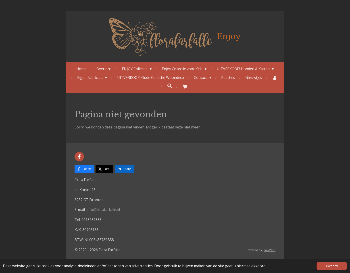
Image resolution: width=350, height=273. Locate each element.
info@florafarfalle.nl (103, 209)
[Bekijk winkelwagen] (184, 86)
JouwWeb (269, 250)
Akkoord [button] (331, 266)
